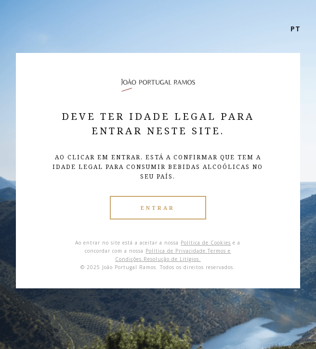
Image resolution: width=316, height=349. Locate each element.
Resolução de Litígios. (172, 259)
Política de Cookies (206, 242)
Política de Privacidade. (176, 250)
